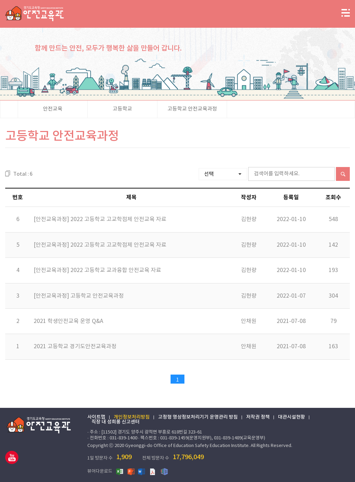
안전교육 (52, 109)
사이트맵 (96, 417)
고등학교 (122, 109)
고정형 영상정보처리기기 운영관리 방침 (198, 417)
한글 (164, 471)
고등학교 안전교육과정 (192, 109)
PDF (153, 471)
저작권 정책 (258, 417)
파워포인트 (131, 471)
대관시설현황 (291, 417)
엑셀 (120, 471)
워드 (142, 471)
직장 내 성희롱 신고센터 (116, 422)
